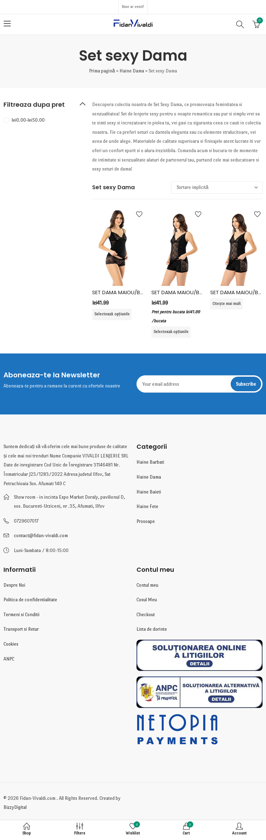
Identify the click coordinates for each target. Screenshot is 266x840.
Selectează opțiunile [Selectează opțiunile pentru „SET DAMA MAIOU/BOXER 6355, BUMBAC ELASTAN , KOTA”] (112, 314)
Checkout (145, 614)
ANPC (8, 659)
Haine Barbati (150, 462)
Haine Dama (131, 70)
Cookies (10, 644)
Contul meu (147, 585)
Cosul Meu (146, 599)
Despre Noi (14, 585)
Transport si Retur (21, 629)
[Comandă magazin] (217, 187)
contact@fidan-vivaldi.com (41, 535)
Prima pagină (102, 70)
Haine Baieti (148, 492)
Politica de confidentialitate (30, 599)
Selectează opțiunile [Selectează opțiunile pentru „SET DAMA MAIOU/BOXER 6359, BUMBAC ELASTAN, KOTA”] (171, 332)
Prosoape (145, 521)
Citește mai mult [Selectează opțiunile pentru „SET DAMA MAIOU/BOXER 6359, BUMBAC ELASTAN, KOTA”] (226, 303)
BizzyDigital (15, 807)
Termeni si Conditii (21, 614)
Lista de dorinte (151, 629)
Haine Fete (147, 506)
